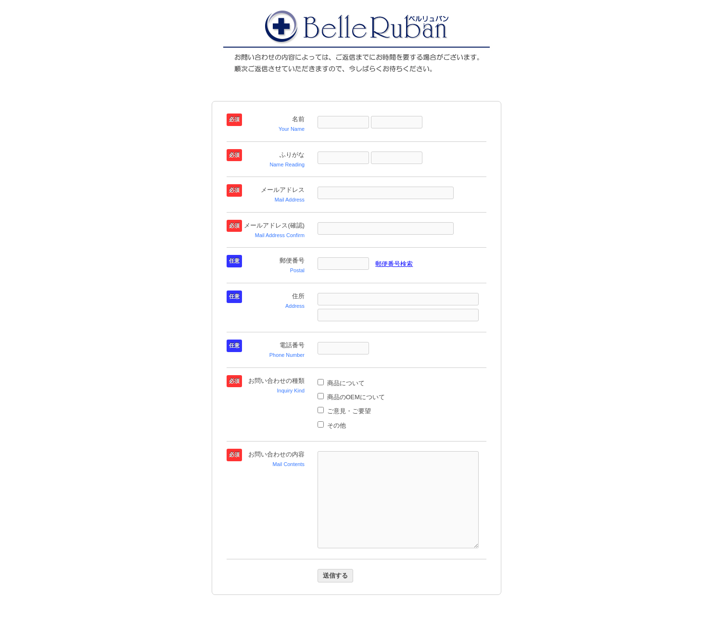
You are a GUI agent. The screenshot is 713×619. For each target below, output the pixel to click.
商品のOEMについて (351, 397)
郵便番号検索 (394, 263)
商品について (341, 383)
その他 (332, 425)
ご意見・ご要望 (344, 411)
